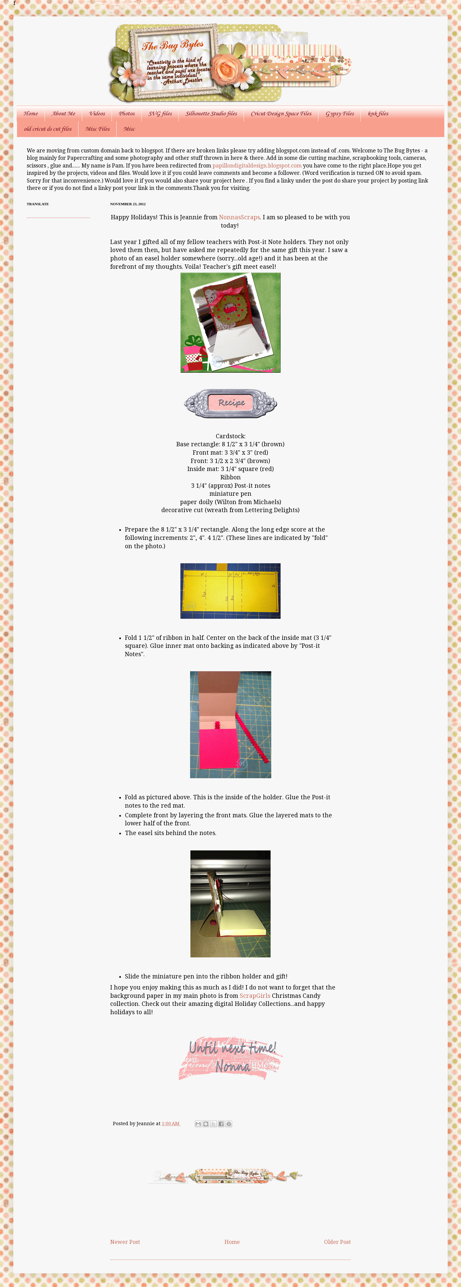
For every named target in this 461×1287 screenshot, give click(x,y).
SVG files (159, 113)
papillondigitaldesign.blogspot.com (257, 165)
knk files (377, 113)
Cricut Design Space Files (281, 113)
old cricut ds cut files (47, 129)
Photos (126, 113)
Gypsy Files (339, 113)
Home (30, 113)
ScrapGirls (256, 995)
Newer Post (125, 1242)
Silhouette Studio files (211, 113)
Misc (129, 129)
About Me (63, 113)
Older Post (337, 1242)
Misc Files (97, 129)
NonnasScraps (239, 217)
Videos (97, 113)
